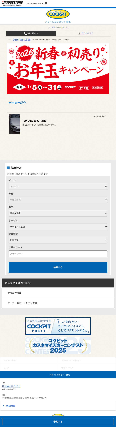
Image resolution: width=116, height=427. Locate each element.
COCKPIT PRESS (37, 3)
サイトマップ (67, 368)
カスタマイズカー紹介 (18, 283)
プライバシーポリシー (71, 360)
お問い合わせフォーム (58, 27)
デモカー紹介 (14, 292)
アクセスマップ (85, 33)
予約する (58, 421)
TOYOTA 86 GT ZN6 (34, 120)
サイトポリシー (10, 360)
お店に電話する (31, 33)
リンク (6, 368)
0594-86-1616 (22, 39)
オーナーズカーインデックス (22, 303)
